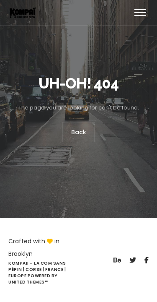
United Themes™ (28, 282)
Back (78, 132)
